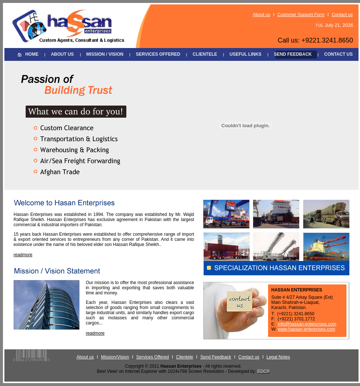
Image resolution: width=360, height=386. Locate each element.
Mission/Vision (115, 357)
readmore (23, 254)
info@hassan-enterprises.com (307, 324)
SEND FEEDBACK (293, 54)
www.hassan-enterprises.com (306, 329)
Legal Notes (278, 357)
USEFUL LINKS (245, 54)
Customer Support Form (300, 14)
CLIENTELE (205, 54)
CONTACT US (338, 54)
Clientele (184, 357)
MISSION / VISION (104, 54)
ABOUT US (62, 54)
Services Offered (152, 357)
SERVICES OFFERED (158, 54)
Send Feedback (215, 357)
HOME (31, 54)
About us (261, 14)
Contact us (342, 14)
